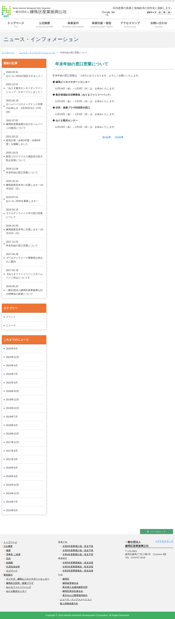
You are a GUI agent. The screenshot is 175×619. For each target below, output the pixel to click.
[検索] (116, 12)
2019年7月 (12, 416)
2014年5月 (12, 510)
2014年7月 (12, 501)
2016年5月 (12, 467)
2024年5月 (12, 348)
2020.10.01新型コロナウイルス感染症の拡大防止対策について (24, 156)
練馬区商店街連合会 (72, 591)
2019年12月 (12, 399)
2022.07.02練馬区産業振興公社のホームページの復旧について (24, 124)
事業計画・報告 (101, 25)
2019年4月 (12, 425)
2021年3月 (12, 382)
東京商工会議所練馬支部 (75, 587)
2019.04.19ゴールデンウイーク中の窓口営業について (24, 213)
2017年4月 (12, 450)
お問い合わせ (158, 25)
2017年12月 (12, 442)
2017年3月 (12, 459)
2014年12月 (12, 493)
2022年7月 (12, 374)
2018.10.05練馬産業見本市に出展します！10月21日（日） (24, 229)
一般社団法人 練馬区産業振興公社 (41, 12)
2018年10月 (12, 433)
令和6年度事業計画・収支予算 (77, 546)
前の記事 (106, 137)
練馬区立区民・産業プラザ (19, 583)
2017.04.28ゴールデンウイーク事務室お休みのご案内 (24, 258)
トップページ (16, 25)
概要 (8, 550)
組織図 (9, 562)
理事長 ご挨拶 (13, 554)
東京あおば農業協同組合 (75, 595)
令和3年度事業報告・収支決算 (77, 570)
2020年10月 (12, 391)
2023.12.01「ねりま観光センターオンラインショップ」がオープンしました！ (24, 88)
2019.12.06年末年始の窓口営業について (22, 170)
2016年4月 (12, 476)
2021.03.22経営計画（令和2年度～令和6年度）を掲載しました (23, 140)
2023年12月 (12, 357)
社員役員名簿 (13, 566)
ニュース (11, 325)
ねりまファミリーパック (18, 587)
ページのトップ (158, 532)
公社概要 (44, 25)
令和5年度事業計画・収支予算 (77, 550)
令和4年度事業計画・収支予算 (77, 554)
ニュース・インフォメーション (76, 599)
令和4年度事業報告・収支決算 (77, 566)
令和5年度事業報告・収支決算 (77, 562)
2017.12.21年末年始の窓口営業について (22, 243)
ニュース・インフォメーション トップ (37, 52)
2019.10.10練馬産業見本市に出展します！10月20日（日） (24, 185)
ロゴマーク (12, 570)
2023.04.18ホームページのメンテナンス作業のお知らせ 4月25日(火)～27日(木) (24, 106)
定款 (8, 558)
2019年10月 (12, 408)
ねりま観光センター (16, 591)
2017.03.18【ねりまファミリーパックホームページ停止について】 (24, 274)
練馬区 (65, 579)
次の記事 (119, 137)
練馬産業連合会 (70, 583)
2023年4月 (12, 365)
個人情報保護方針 (69, 603)
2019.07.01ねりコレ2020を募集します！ (22, 199)
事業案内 (73, 25)
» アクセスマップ (164, 541)
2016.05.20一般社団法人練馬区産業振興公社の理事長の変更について (24, 290)
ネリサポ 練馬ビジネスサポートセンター (27, 579)
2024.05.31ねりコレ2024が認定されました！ (24, 74)
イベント (11, 316)
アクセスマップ (130, 25)
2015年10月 (12, 484)
